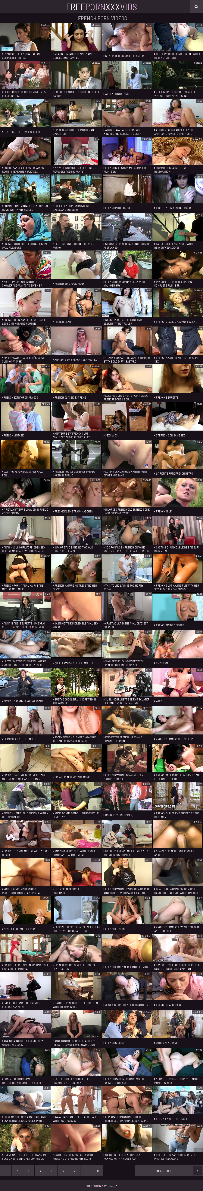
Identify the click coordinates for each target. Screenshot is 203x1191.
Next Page (179, 1170)
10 (97, 1170)
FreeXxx (101, 6)
